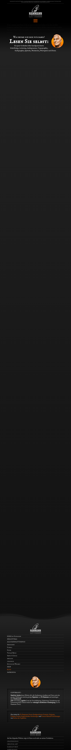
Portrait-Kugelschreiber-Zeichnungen (27, 716)
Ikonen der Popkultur (19, 718)
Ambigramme (10, 645)
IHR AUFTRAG (12, 639)
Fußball (9, 647)
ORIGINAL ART (12, 744)
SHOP (9, 667)
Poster (9, 650)
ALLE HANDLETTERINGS (16, 642)
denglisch (10, 658)
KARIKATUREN (12, 747)
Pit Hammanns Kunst (26, 714)
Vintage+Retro (11, 653)
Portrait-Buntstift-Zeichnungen (50, 716)
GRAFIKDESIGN (12, 741)
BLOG (9, 670)
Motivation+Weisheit (13, 664)
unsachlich (10, 661)
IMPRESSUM (11, 672)
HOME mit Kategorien (14, 636)
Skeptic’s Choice (12, 656)
